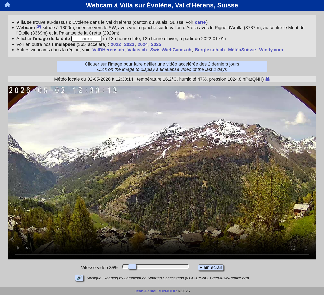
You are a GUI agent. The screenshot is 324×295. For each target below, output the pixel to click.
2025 (156, 44)
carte (200, 22)
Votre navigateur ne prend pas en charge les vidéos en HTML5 (162, 172)
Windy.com (271, 49)
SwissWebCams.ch (171, 49)
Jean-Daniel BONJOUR (156, 291)
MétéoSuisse (242, 49)
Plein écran (211, 267)
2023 (129, 44)
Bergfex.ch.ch (210, 49)
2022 (116, 44)
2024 (143, 44)
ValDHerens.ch (108, 49)
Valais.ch (137, 49)
